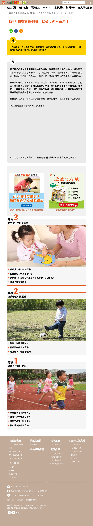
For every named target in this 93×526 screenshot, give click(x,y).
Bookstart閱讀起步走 (57, 453)
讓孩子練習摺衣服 (18, 282)
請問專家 (70, 7)
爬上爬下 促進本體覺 (20, 351)
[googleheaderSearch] (87, 2)
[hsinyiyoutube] (13, 513)
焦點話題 (11, 7)
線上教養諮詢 (13, 477)
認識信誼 (10, 500)
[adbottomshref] (26, 190)
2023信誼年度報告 (15, 455)
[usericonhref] (89, 2)
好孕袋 (11, 470)
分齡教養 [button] (23, 7)
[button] (27, 2)
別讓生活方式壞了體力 (20, 417)
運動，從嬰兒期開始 (19, 343)
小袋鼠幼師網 (37, 449)
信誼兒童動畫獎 (55, 460)
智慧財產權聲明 (31, 500)
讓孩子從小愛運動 (17, 296)
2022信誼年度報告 (15, 451)
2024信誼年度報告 (15, 458)
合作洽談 (20, 500)
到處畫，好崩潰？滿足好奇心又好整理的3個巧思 (32, 277)
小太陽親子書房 (76, 451)
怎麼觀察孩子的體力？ (20, 412)
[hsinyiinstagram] (17, 513)
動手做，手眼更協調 (18, 222)
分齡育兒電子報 (14, 474)
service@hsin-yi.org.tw (19, 487)
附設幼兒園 (36, 440)
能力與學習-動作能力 (25, 13)
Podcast (47, 7)
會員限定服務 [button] (85, 7)
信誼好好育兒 (16, 491)
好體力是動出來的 (17, 366)
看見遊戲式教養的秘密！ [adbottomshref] (66, 210)
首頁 (11, 13)
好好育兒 (12, 467)
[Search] (73, 2)
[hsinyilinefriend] (9, 513)
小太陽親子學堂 (76, 448)
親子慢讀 (58, 7)
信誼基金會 (15, 440)
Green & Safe (75, 462)
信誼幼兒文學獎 (55, 457)
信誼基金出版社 (55, 444)
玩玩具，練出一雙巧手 (20, 269)
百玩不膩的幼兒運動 (19, 347)
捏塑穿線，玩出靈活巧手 (21, 273)
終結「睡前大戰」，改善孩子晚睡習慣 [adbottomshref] (26, 210)
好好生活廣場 (78, 440)
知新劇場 (74, 455)
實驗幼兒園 (33, 444)
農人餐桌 (74, 458)
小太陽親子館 (75, 444)
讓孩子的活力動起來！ (20, 421)
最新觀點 (35, 7)
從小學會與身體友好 (19, 425)
